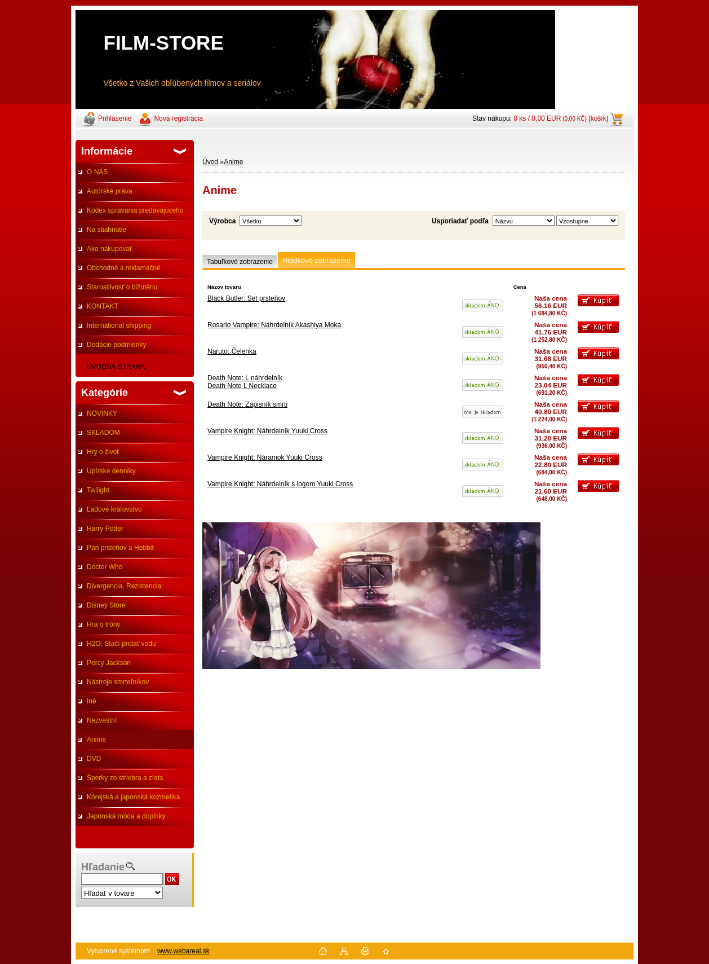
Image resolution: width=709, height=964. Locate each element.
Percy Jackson (109, 663)
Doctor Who (104, 567)
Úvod (210, 162)
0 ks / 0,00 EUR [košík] (560, 118)
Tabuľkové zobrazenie (240, 262)
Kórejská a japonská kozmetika (133, 797)
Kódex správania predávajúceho (135, 210)
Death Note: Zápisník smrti (247, 404)
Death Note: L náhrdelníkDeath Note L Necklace (244, 382)
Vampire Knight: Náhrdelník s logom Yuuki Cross (280, 484)
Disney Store (106, 605)
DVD (94, 759)
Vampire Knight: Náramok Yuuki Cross (264, 457)
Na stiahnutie (106, 230)
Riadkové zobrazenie (316, 260)
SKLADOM (103, 433)
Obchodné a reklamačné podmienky (118, 271)
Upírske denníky (111, 471)
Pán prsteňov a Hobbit (120, 548)
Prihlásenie (114, 118)
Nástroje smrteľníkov (118, 682)
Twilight (98, 490)
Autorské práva (109, 191)
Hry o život (103, 452)
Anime (96, 739)
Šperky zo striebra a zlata (125, 778)
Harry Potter (105, 528)
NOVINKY (102, 413)
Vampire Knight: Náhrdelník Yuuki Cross (267, 431)
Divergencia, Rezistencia (124, 586)
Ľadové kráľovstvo (114, 509)
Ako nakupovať (109, 249)
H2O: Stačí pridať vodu (121, 644)
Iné (91, 701)
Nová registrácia (178, 118)
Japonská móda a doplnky (126, 816)
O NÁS (97, 172)
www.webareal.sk (183, 951)
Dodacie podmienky (116, 345)
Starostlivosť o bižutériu (122, 287)
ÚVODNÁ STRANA (116, 367)
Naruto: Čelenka (231, 351)
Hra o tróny (103, 624)
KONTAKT (102, 306)
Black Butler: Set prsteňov (246, 298)
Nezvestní (102, 720)
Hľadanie (103, 867)
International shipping (119, 325)
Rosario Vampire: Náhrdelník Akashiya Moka (274, 325)
